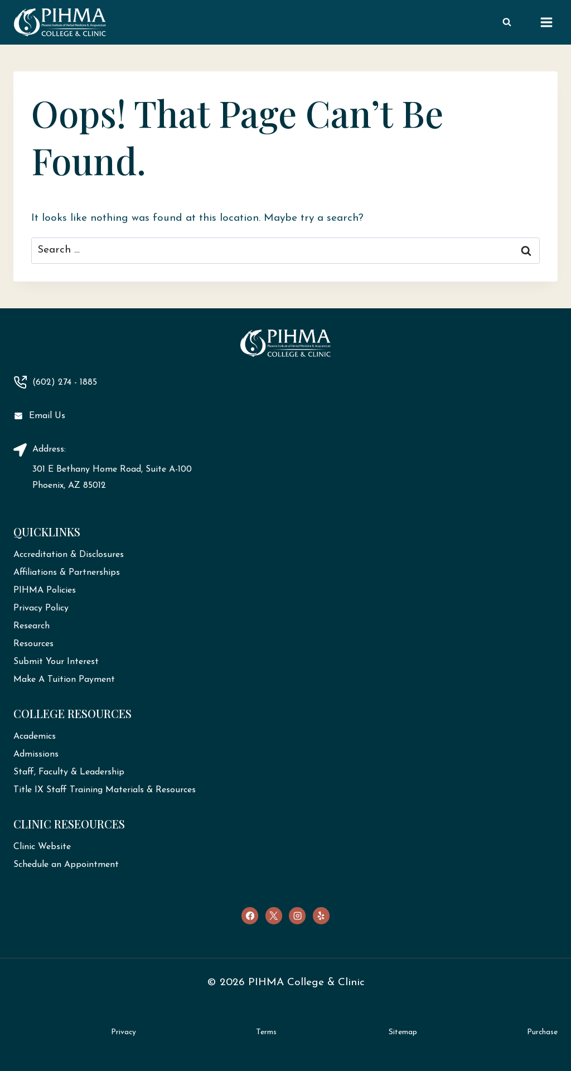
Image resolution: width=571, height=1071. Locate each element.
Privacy (123, 1032)
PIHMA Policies (44, 590)
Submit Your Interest (56, 661)
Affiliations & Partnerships (66, 572)
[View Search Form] (507, 22)
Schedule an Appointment (66, 864)
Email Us (47, 415)
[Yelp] (321, 915)
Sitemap (403, 1032)
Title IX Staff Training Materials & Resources (104, 790)
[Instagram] (297, 915)
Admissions (36, 754)
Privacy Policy (41, 608)
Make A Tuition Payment (64, 679)
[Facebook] (249, 915)
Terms (266, 1032)
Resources (33, 643)
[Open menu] (546, 22)
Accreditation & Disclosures (68, 554)
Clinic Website (42, 846)
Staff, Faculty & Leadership (68, 772)
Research (31, 626)
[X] (273, 915)
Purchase (542, 1032)
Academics (34, 736)
